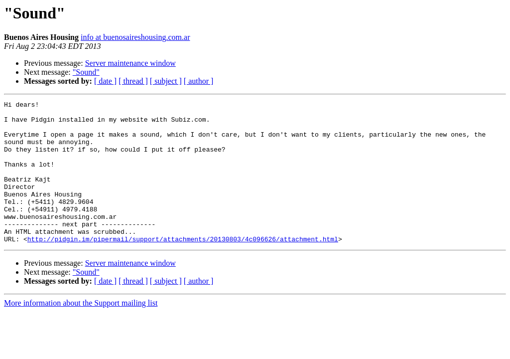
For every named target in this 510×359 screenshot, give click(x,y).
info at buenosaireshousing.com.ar (135, 37)
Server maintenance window (130, 63)
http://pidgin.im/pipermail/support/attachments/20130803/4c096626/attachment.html (182, 267)
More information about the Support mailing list (80, 331)
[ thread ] (133, 81)
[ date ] (105, 81)
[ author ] (199, 81)
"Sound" (86, 72)
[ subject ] (166, 81)
